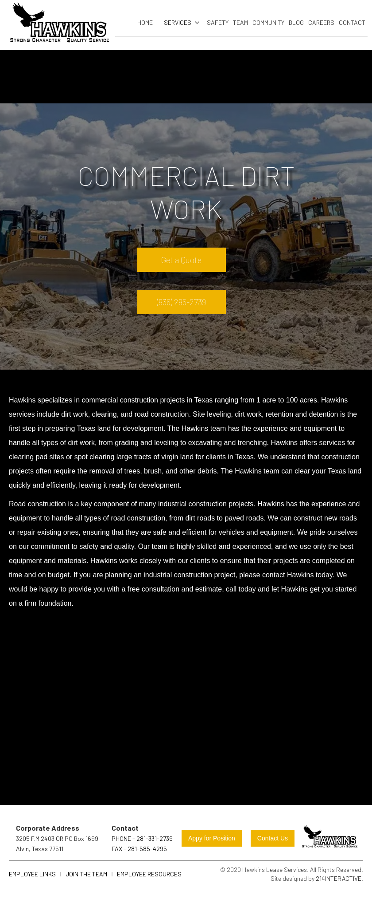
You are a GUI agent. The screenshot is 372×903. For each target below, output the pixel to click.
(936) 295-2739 (181, 302)
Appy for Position (211, 838)
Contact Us (272, 838)
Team (240, 22)
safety (218, 22)
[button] (180, 22)
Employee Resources (149, 874)
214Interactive (338, 878)
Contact (352, 22)
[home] (59, 25)
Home (145, 22)
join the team (86, 874)
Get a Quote (181, 260)
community (268, 22)
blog (296, 22)
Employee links (32, 874)
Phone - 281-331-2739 (142, 838)
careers (321, 22)
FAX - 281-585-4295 (139, 848)
